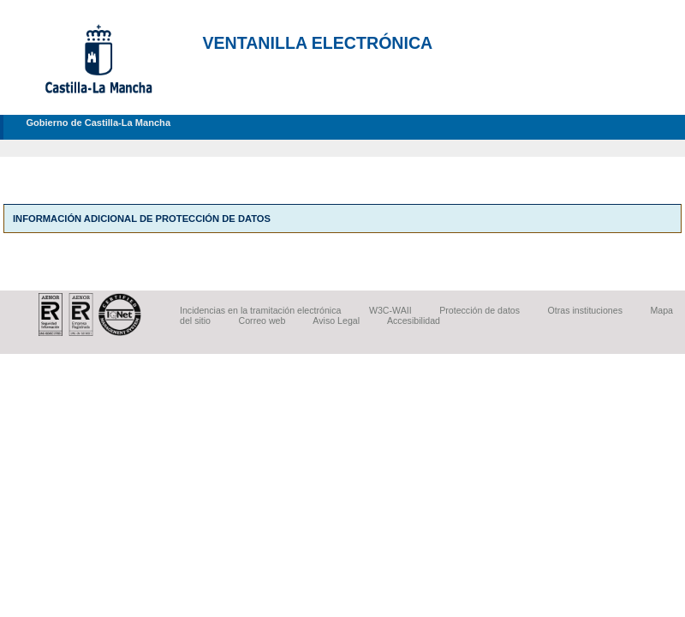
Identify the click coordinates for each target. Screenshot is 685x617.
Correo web (262, 320)
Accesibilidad (413, 320)
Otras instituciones (585, 310)
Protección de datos (479, 310)
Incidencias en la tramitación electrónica (260, 310)
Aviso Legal (336, 320)
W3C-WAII (390, 310)
